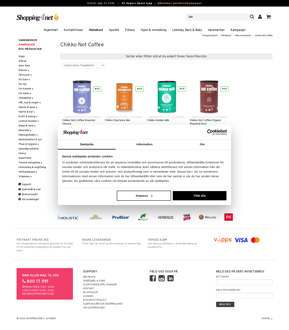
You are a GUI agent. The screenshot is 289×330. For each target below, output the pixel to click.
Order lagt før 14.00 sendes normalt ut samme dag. (111, 241)
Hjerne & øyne (28, 107)
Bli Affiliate (90, 292)
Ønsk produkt (28, 194)
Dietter (24, 70)
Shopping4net (209, 35)
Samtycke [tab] (87, 144)
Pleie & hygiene (28, 144)
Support (24, 184)
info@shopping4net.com (38, 294)
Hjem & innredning (153, 30)
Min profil (89, 277)
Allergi (22, 61)
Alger (21, 56)
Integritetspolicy (95, 300)
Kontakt (88, 288)
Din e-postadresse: (228, 290)
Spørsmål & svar (29, 189)
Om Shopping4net (94, 307)
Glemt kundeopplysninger (100, 284)
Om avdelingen (28, 199)
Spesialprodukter (28, 148)
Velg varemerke (243, 35)
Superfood (24, 158)
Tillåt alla (199, 195)
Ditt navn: (222, 276)
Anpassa (144, 195)
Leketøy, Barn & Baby (187, 30)
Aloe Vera (24, 65)
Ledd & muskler (28, 121)
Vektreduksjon (28, 172)
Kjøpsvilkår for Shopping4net (103, 304)
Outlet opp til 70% (100, 3)
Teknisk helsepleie (30, 162)
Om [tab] (202, 144)
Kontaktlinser (73, 30)
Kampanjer (238, 30)
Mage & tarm (27, 125)
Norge (267, 318)
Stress (22, 153)
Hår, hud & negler (29, 102)
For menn (25, 93)
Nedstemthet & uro (30, 139)
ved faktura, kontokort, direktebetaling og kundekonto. (177, 243)
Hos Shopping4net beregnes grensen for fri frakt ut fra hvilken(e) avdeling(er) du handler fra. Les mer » (46, 245)
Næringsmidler (28, 135)
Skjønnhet (50, 30)
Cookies (88, 296)
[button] (268, 17)
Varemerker (216, 30)
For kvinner (26, 88)
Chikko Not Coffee (263, 35)
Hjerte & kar (26, 112)
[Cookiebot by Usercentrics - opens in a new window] (210, 132)
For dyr (22, 84)
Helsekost (96, 30)
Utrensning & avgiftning (32, 167)
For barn (24, 79)
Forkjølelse (26, 98)
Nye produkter (30, 49)
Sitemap (51, 318)
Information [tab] (144, 144)
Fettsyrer (25, 75)
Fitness (130, 30)
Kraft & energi (28, 116)
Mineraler (25, 130)
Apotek (114, 30)
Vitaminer (25, 176)
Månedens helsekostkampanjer (180, 3)
